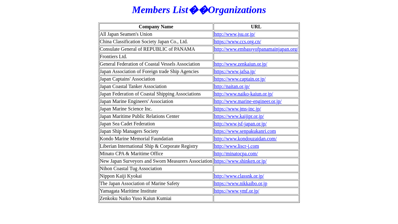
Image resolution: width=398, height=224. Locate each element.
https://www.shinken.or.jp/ (240, 161)
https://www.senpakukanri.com (245, 131)
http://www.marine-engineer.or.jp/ (248, 101)
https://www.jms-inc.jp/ (237, 108)
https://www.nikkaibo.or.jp (240, 183)
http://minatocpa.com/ (236, 153)
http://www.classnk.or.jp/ (239, 176)
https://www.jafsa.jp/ (235, 71)
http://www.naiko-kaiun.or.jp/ (243, 93)
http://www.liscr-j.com (236, 146)
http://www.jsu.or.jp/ (234, 34)
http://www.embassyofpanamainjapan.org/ (256, 49)
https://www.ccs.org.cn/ (237, 41)
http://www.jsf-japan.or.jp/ (240, 123)
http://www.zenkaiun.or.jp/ (240, 64)
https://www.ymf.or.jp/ (236, 191)
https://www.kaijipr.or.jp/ (239, 116)
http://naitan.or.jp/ (232, 86)
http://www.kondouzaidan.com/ (245, 138)
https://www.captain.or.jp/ (240, 79)
